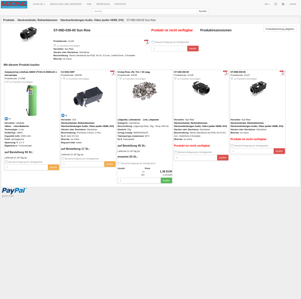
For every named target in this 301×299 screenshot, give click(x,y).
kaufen (192, 48)
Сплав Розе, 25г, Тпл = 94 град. (134, 72)
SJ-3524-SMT (68, 72)
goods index (8, 196)
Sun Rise (69, 49)
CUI (74, 119)
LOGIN (292, 4)
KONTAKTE (120, 4)
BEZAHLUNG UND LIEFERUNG (66, 4)
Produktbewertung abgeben (280, 29)
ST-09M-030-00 (237, 72)
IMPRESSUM (103, 4)
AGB (89, 4)
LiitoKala (20, 123)
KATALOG (39, 4)
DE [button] (267, 4)
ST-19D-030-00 (181, 72)
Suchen (203, 11)
